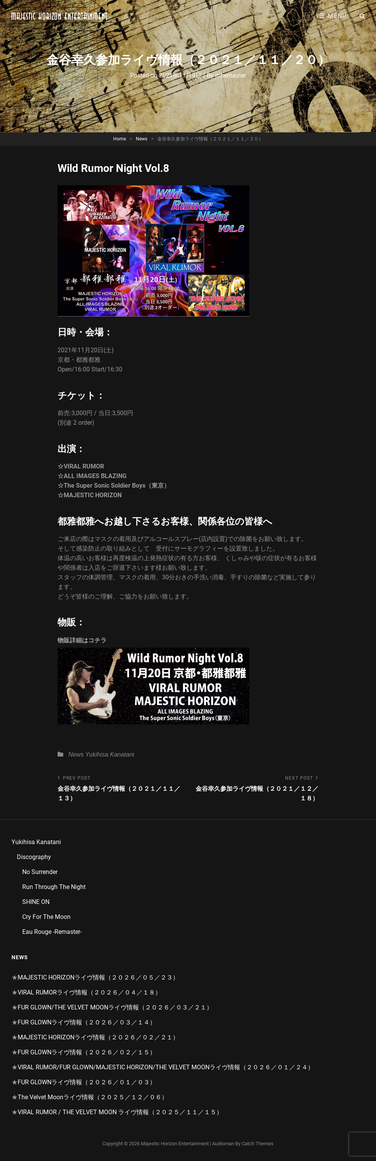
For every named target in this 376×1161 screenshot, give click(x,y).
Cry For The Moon (46, 916)
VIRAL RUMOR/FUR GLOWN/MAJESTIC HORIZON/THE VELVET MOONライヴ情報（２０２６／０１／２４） (166, 1067)
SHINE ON (35, 901)
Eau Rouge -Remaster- (52, 931)
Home (119, 139)
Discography (34, 857)
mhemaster (230, 75)
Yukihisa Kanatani (109, 754)
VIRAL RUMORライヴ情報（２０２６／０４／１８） (89, 992)
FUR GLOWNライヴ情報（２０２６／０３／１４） (87, 1022)
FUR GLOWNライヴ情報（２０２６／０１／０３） (87, 1082)
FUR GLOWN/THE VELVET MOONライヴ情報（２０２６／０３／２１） (115, 1007)
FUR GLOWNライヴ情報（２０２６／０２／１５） (87, 1052)
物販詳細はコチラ (82, 640)
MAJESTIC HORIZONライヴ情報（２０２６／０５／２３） (98, 977)
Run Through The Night (54, 887)
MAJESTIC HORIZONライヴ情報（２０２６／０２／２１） (98, 1037)
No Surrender (40, 872)
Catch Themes (258, 1143)
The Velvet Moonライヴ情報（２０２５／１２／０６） (93, 1097)
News (141, 139)
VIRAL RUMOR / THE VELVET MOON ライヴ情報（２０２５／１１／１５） (120, 1112)
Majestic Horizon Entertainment (175, 1143)
